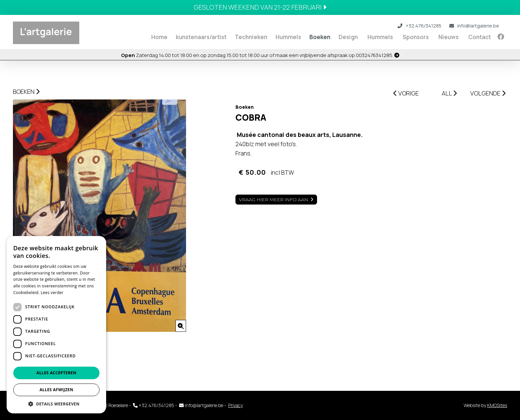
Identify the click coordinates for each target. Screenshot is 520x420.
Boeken (319, 37)
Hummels (288, 37)
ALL (449, 93)
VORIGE (406, 93)
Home (159, 37)
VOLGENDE (487, 93)
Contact (479, 37)
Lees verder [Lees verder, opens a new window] (52, 292)
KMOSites (497, 405)
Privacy (235, 405)
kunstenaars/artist (201, 37)
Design (348, 37)
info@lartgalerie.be (474, 26)
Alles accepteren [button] (56, 373)
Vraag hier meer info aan (273, 200)
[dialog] (56, 324)
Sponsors (416, 37)
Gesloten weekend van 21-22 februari (260, 7)
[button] (56, 403)
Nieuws (448, 37)
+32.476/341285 (419, 26)
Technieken (251, 37)
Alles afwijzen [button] (56, 389)
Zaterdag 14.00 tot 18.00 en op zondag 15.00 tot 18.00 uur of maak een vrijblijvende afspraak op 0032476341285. (260, 55)
